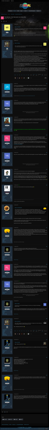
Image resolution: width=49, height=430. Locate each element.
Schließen (46, 428)
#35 (46, 300)
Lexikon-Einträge (5, 56)
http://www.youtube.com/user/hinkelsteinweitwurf (26, 95)
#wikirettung (16, 259)
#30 (46, 204)
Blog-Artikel (4, 55)
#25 (46, 117)
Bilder (3, 54)
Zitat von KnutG (17, 342)
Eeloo (28, 74)
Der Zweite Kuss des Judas (17, 144)
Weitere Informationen (41, 428)
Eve (17, 74)
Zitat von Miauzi (17, 43)
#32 (46, 246)
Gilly (19, 74)
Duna (21, 74)
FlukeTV (6, 18)
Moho (15, 74)
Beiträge (4, 35)
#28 (46, 169)
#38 (46, 357)
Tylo (36, 74)
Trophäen (4, 52)
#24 (46, 100)
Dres (24, 74)
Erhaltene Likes (4, 34)
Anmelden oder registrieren (6, 0)
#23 (46, 83)
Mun (42, 75)
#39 (46, 375)
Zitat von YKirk (17, 303)
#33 (46, 264)
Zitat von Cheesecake (18, 207)
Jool (26, 74)
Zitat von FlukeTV (17, 26)
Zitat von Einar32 (17, 321)
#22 (46, 40)
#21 (46, 24)
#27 (46, 152)
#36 (46, 318)
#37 (46, 339)
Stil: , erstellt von (24, 427)
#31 (46, 227)
